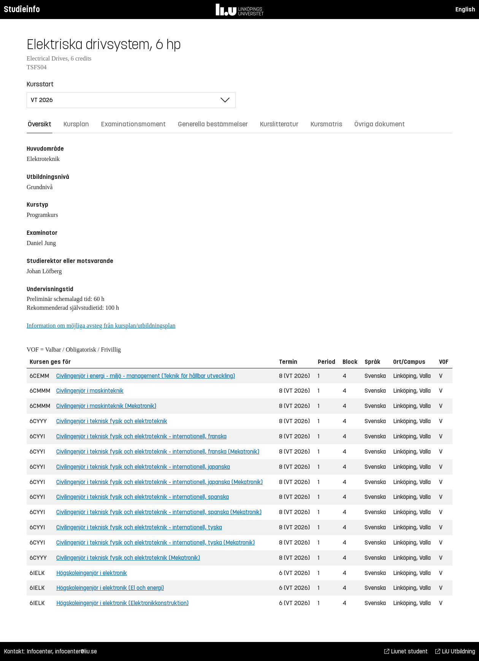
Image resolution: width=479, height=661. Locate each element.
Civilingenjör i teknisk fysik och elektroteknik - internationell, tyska (139, 527)
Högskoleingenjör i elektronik (91, 573)
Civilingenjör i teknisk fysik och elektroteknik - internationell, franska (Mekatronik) (157, 451)
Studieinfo (22, 9)
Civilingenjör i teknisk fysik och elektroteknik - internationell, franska (141, 436)
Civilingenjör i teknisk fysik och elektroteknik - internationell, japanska (143, 466)
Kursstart (40, 84)
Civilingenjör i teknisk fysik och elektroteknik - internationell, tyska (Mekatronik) (155, 542)
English (465, 9)
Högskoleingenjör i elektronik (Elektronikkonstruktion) (122, 603)
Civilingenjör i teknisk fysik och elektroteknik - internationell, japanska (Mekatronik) (159, 482)
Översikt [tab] (39, 124)
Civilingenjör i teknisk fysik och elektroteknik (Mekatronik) (128, 557)
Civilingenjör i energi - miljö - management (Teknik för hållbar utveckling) (145, 375)
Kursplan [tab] (76, 124)
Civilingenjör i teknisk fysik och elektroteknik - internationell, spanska (142, 496)
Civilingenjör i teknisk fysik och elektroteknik (111, 421)
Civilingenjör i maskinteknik (90, 390)
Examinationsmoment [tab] (133, 124)
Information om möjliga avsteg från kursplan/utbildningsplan (101, 325)
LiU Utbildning (455, 651)
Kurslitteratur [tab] (279, 124)
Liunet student (406, 651)
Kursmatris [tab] (326, 124)
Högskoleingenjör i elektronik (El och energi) (110, 587)
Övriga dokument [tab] (379, 124)
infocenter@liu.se (76, 651)
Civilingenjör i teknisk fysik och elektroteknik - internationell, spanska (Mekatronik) (159, 512)
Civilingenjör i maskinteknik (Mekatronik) (106, 405)
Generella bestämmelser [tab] (213, 124)
